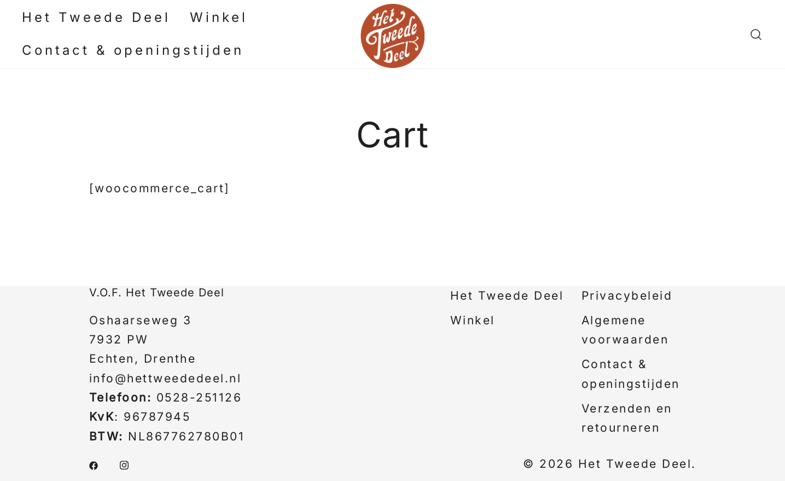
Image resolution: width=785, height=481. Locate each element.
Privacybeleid (627, 295)
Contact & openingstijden (133, 50)
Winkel (219, 17)
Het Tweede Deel (96, 17)
